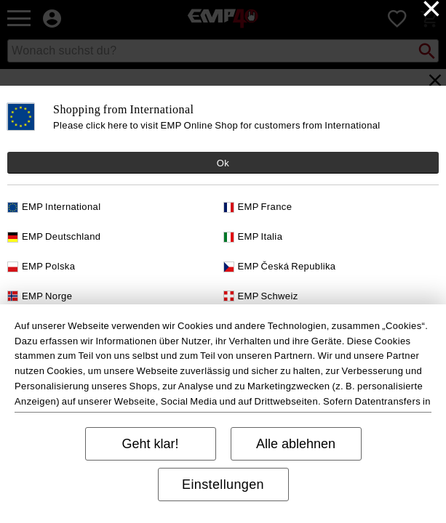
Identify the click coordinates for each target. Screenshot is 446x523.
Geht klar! (150, 444)
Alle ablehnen (295, 444)
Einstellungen (223, 484)
